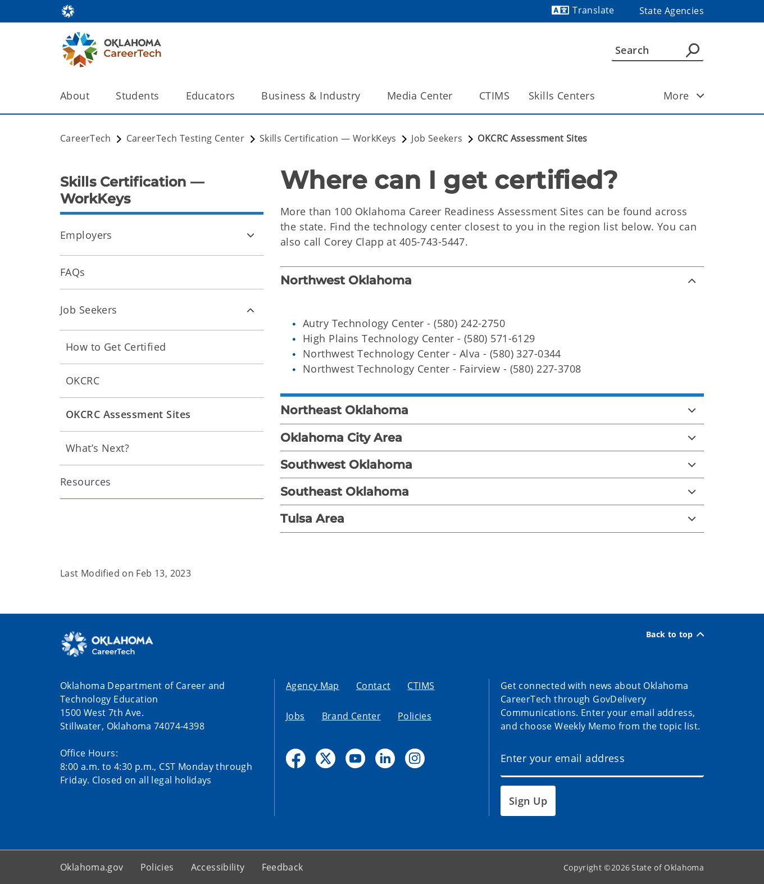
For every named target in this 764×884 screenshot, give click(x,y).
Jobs (295, 716)
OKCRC (82, 380)
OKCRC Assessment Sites (128, 414)
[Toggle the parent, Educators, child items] (238, 95)
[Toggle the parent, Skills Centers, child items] (598, 95)
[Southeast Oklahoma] (492, 491)
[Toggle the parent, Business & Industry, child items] (364, 95)
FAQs (72, 272)
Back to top (675, 634)
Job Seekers (88, 309)
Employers (86, 235)
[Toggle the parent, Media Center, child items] (456, 95)
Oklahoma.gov (92, 867)
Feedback (282, 867)
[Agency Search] (692, 50)
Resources (85, 481)
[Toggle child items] (700, 95)
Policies (414, 716)
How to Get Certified (116, 346)
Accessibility (218, 867)
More (687, 95)
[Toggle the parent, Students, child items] (163, 95)
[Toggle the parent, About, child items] (93, 95)
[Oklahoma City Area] (492, 437)
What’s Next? (97, 448)
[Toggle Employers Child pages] (250, 235)
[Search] (657, 50)
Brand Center (351, 716)
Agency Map (312, 685)
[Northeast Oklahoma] (492, 410)
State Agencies (671, 10)
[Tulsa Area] (492, 518)
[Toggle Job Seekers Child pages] (250, 309)
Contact (373, 685)
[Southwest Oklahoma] (492, 464)
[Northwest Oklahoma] (492, 280)
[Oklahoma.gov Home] (68, 10)
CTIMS (494, 95)
